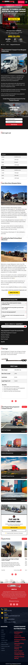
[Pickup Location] (14, 119)
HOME (2, 630)
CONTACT (3, 638)
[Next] (16, 401)
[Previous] (12, 401)
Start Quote (14, 124)
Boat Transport (4, 339)
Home (3, 44)
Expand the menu (26, 2)
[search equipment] (13, 326)
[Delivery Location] (14, 122)
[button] (14, 303)
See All (24, 407)
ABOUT (2, 632)
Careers (3, 650)
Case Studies (4, 642)
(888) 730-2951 (21, 2)
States (7, 44)
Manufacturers (4, 644)
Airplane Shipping (5, 335)
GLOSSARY (3, 634)
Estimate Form (4, 640)
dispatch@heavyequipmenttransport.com (12, 614)
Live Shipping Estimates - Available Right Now (14, 5)
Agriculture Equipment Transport (8, 332)
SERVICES (3, 636)
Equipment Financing (14, 601)
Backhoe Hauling (5, 337)
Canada (2, 648)
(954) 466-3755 (14, 527)
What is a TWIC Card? (5, 646)
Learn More (14, 530)
